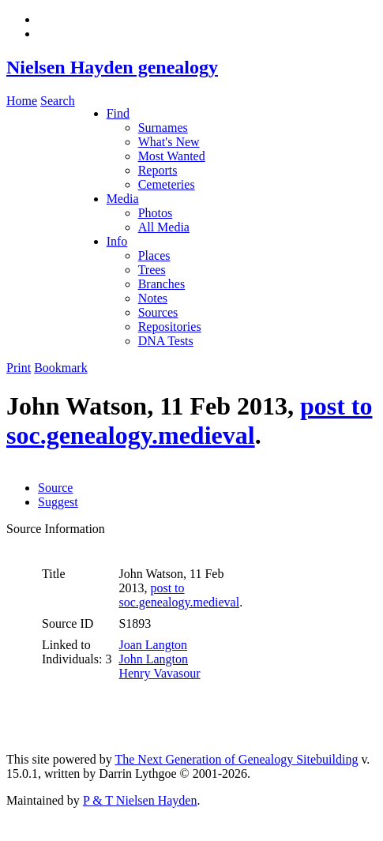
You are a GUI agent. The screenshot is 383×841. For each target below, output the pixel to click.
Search (57, 100)
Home (21, 100)
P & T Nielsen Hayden (140, 800)
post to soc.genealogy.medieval (189, 420)
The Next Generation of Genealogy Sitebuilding (236, 759)
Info (117, 241)
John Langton (153, 659)
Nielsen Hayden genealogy (112, 67)
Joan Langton (152, 644)
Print (18, 367)
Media (123, 198)
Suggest (58, 502)
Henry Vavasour (159, 673)
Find (118, 113)
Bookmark (61, 367)
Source (55, 487)
